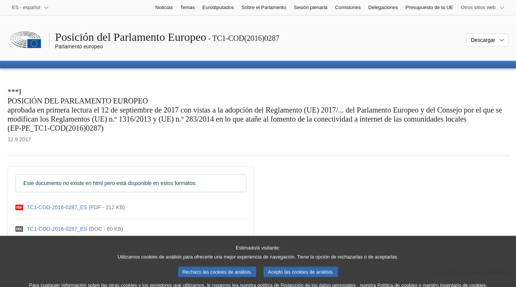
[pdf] (70, 207)
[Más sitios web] (482, 7)
